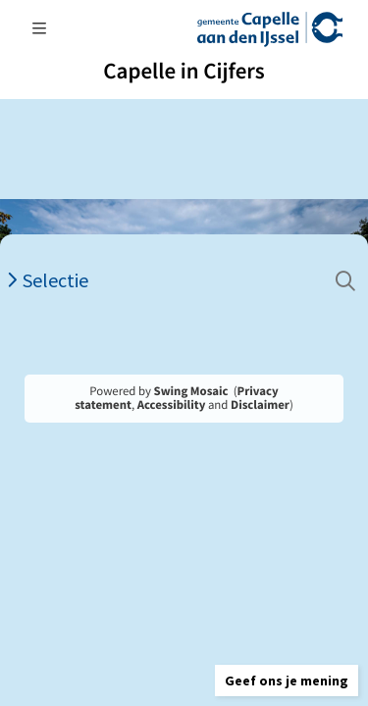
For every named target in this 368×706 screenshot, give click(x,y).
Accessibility (171, 405)
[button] (286, 680)
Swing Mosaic (191, 391)
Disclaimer (260, 405)
